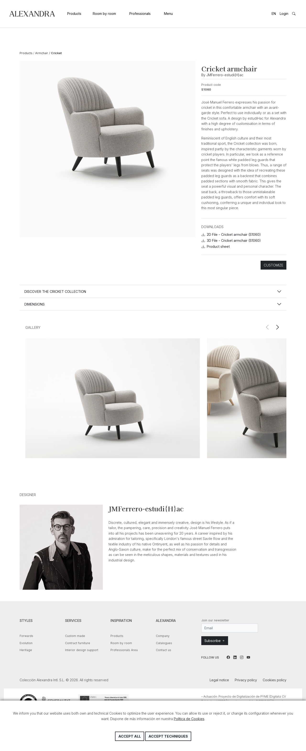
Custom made (75, 636)
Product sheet (216, 246)
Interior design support (81, 650)
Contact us (163, 650)
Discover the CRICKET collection (55, 291)
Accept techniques (168, 736)
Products (74, 14)
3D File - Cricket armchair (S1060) (231, 240)
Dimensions (34, 304)
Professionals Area (124, 650)
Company (162, 636)
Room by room (104, 14)
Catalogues (164, 643)
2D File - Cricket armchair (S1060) (231, 234)
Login (284, 14)
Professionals (140, 14)
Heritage (26, 650)
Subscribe (214, 641)
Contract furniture (77, 643)
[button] (277, 327)
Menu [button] (168, 14)
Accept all (129, 736)
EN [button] (274, 14)
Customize (273, 265)
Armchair (41, 53)
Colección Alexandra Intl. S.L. (32, 14)
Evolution (26, 643)
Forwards (26, 636)
